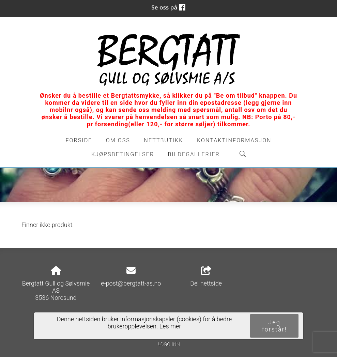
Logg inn (168, 344)
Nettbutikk (163, 140)
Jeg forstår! (274, 326)
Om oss (118, 140)
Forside (78, 140)
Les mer (170, 326)
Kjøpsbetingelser (122, 154)
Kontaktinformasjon (234, 140)
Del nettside (206, 276)
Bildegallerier (194, 154)
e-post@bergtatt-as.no (131, 283)
